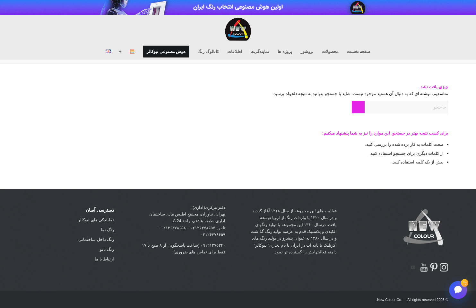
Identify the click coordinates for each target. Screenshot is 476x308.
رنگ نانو (107, 249)
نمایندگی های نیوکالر (96, 219)
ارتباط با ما (104, 259)
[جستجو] (400, 107)
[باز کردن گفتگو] (458, 290)
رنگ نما (107, 229)
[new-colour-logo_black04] (238, 29)
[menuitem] (359, 52)
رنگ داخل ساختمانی (96, 239)
